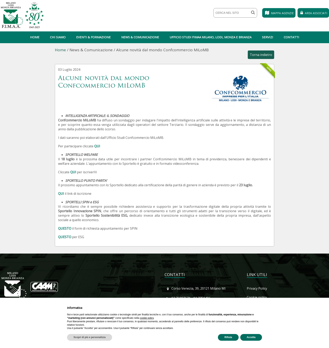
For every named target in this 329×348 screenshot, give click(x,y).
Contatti (291, 37)
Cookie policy (257, 297)
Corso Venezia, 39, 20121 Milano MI (198, 288)
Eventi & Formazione (93, 37)
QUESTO (64, 228)
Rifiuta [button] (228, 337)
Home (34, 37)
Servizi (267, 37)
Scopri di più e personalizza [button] (90, 337)
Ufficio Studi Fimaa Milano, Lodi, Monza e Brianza (210, 37)
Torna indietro (261, 54)
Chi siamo (58, 37)
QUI (97, 146)
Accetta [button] (251, 337)
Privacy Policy (257, 288)
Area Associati (313, 13)
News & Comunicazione (140, 37)
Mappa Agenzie (279, 13)
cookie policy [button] (147, 318)
